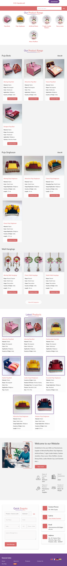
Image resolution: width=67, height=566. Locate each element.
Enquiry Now (12, 99)
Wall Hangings (8, 249)
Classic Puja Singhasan (52, 178)
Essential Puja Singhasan (53, 378)
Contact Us (40, 561)
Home (3, 561)
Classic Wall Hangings (31, 275)
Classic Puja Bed (50, 82)
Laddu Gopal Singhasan (31, 378)
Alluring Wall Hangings (10, 275)
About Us (16, 561)
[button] (55, 518)
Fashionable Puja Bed (52, 339)
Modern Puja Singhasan (42, 416)
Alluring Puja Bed (9, 82)
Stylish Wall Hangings (52, 275)
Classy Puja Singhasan (10, 223)
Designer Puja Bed (9, 126)
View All (59, 55)
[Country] (12, 526)
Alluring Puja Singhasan (10, 178)
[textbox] (30, 513)
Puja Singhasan (20, 26)
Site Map (4, 564)
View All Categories (33, 302)
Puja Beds (7, 26)
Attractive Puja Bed (30, 82)
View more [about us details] (41, 466)
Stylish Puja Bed (7, 378)
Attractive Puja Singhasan (32, 178)
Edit (34, 514)
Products (27, 561)
